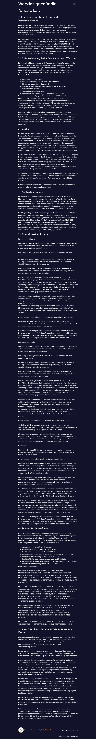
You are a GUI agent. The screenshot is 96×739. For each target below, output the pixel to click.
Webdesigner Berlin (37, 4)
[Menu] (74, 3)
